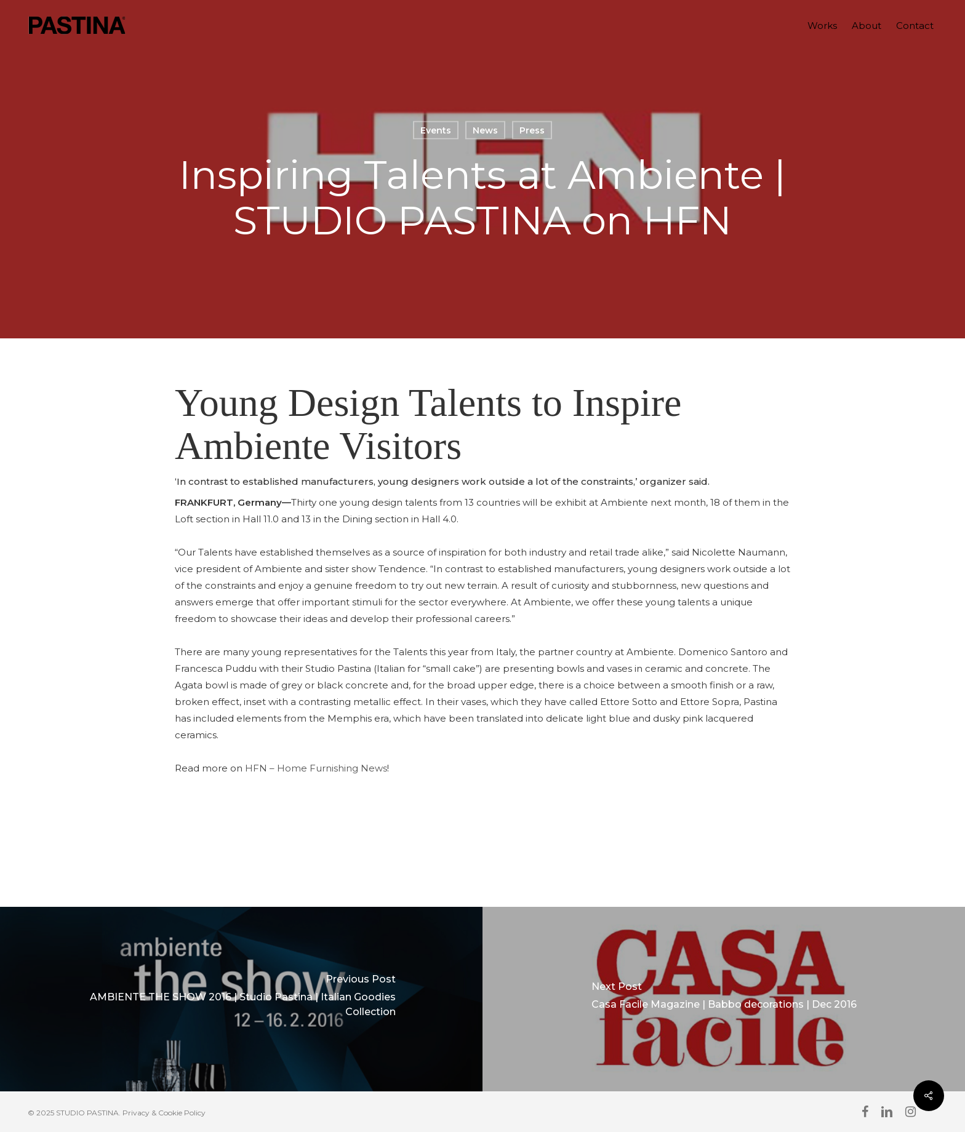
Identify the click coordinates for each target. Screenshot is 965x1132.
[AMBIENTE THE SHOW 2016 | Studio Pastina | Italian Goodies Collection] (241, 999)
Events (435, 130)
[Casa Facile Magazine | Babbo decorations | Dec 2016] (723, 999)
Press (532, 130)
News (485, 130)
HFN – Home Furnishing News (316, 768)
